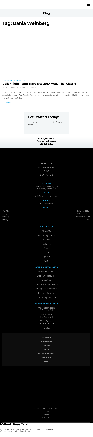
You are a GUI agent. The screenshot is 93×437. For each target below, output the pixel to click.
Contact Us (46, 175)
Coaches (46, 252)
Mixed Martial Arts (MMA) (46, 284)
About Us (46, 231)
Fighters (46, 256)
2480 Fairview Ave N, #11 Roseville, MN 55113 (46, 187)
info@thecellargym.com (46, 196)
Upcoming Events (46, 167)
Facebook (46, 337)
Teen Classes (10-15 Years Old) (46, 322)
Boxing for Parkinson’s (46, 288)
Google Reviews (46, 354)
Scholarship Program (46, 297)
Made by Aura (46, 418)
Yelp (46, 350)
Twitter (46, 346)
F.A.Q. (46, 261)
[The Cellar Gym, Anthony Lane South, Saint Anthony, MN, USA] (46, 385)
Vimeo (46, 362)
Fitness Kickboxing (46, 271)
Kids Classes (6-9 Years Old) (46, 315)
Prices (46, 248)
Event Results (8, 80)
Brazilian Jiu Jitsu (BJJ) (46, 275)
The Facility (46, 243)
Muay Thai (21, 80)
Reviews (46, 239)
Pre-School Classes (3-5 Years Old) (46, 309)
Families (46, 328)
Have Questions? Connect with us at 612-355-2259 (46, 141)
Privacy (46, 411)
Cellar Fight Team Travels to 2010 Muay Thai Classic (40, 83)
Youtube (46, 358)
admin (13, 87)
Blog (46, 171)
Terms (46, 415)
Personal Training (46, 293)
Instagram (46, 342)
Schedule (46, 164)
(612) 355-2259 (46, 203)
